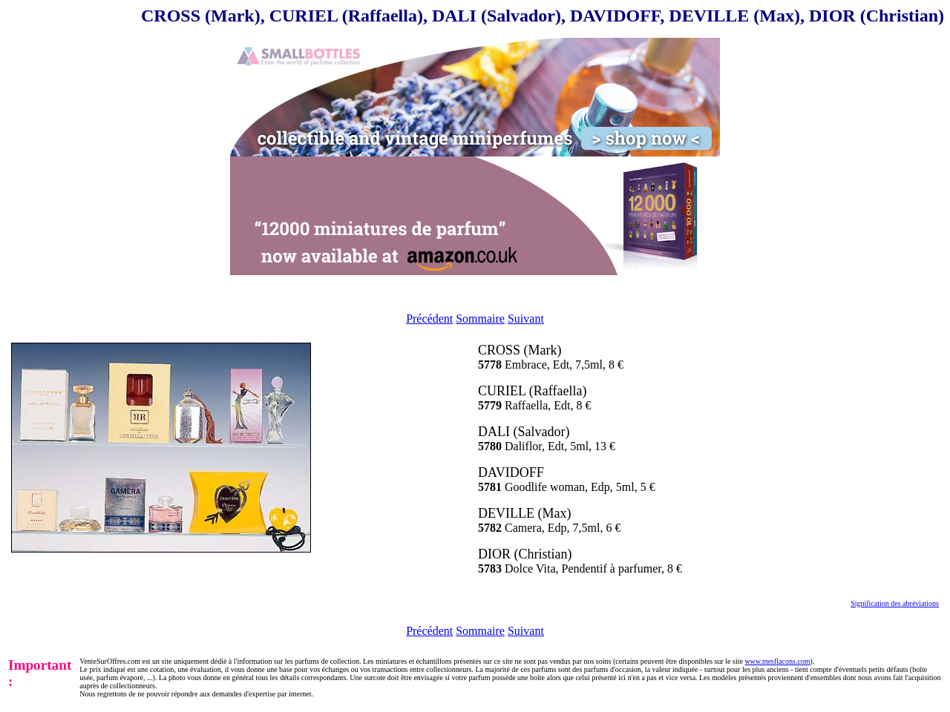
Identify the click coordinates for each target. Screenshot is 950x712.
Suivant (526, 318)
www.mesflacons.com (777, 661)
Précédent (429, 318)
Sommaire (480, 318)
